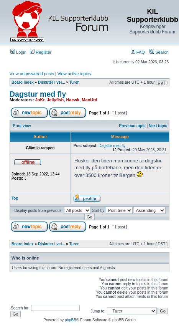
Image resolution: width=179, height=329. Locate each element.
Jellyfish (55, 100)
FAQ (138, 52)
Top (14, 198)
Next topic (158, 126)
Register (40, 52)
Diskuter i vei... (51, 82)
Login (18, 52)
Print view (22, 126)
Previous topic (132, 126)
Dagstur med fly (38, 94)
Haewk (72, 100)
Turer (74, 82)
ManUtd (89, 100)
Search (159, 52)
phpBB (70, 320)
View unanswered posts (32, 73)
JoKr (39, 100)
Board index (22, 82)
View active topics (74, 73)
